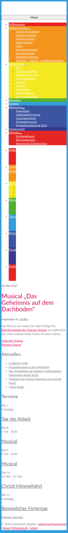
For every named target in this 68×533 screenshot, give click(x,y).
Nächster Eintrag (11, 344)
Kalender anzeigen (12, 517)
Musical (9, 441)
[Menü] (34, 17)
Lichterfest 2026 (18, 363)
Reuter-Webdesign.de (15, 528)
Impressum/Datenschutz (52, 524)
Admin (34, 528)
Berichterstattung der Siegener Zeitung (23, 330)
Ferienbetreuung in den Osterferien (29, 367)
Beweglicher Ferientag (24, 508)
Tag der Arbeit (15, 419)
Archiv (23, 319)
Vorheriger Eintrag (12, 340)
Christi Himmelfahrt (21, 486)
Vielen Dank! (16, 387)
